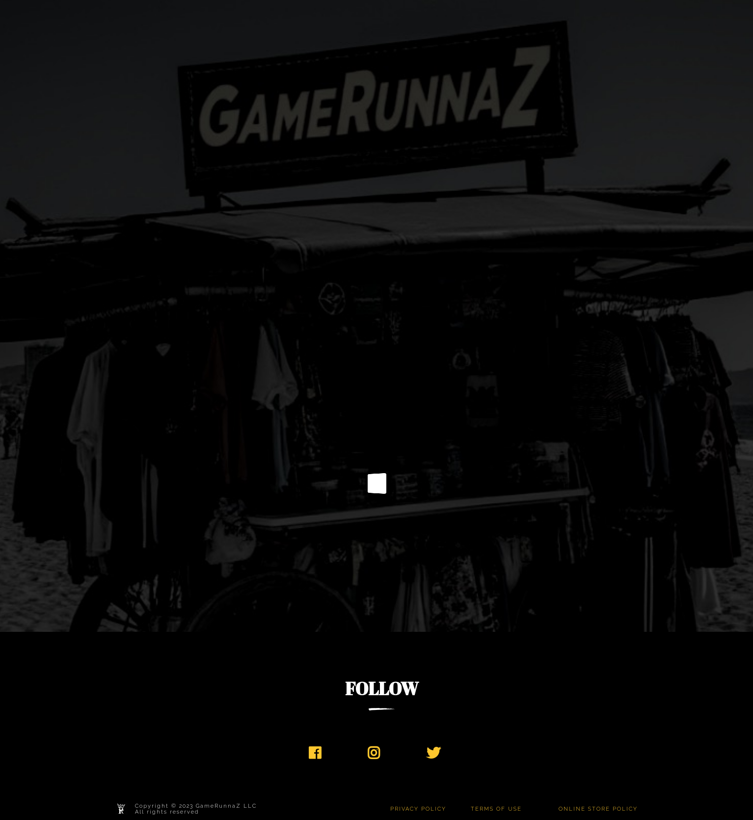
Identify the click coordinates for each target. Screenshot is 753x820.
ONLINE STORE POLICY (598, 809)
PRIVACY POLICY (418, 809)
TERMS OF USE (496, 809)
